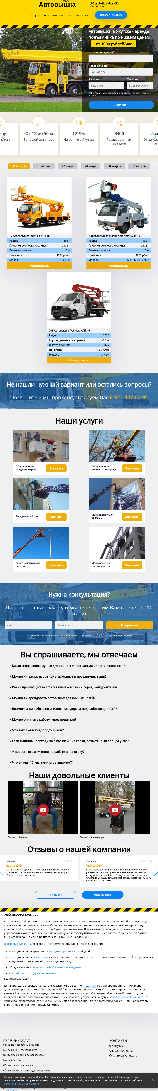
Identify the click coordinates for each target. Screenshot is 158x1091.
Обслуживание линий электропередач (24, 1055)
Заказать (121, 105)
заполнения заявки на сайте (128, 997)
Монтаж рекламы (12, 1060)
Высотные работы (16, 944)
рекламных (40, 957)
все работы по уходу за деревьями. (32, 973)
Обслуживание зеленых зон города (103, 468)
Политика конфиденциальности (21, 1083)
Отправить (129, 625)
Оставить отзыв (102, 894)
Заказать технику (111, 15)
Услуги (35, 15)
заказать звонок (99, 6)
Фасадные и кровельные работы (21, 1045)
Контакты (82, 15)
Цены (69, 15)
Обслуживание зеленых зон (18, 1065)
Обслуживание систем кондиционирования (27, 1070)
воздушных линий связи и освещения (55, 967)
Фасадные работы (27, 516)
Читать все (55, 894)
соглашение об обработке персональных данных (120, 94)
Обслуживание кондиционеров (26, 468)
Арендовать (39, 265)
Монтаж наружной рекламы (102, 516)
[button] (154, 136)
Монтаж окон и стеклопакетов (100, 565)
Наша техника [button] (51, 15)
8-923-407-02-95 (104, 3)
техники (90, 985)
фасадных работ (60, 951)
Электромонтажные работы (28, 565)
